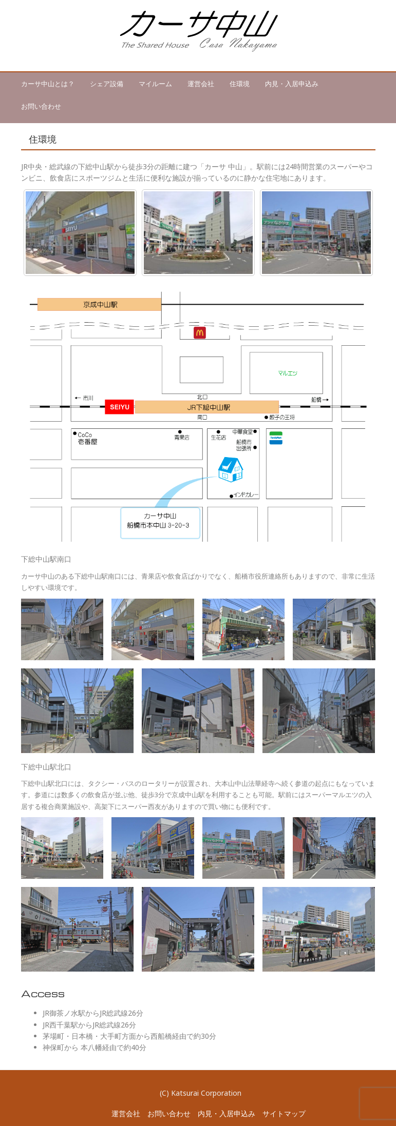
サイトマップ (284, 1113)
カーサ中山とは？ (47, 83)
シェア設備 (106, 83)
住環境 (240, 83)
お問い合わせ (41, 106)
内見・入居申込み (291, 83)
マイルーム (155, 83)
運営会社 (200, 83)
